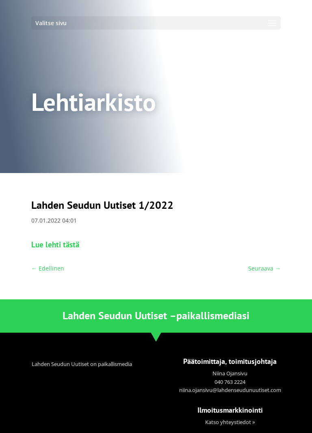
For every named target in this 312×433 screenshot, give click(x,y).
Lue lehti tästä (55, 244)
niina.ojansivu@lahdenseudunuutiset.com (230, 390)
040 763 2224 (229, 381)
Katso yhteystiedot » (230, 422)
